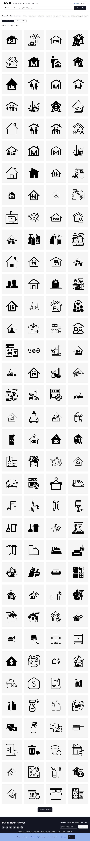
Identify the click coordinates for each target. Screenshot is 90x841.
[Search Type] (8, 8)
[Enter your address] (69, 826)
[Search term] (43, 8)
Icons (19, 3)
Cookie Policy (35, 838)
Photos (25, 3)
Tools (32, 3)
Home (15, 3)
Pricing (76, 3)
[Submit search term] (80, 8)
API (29, 3)
